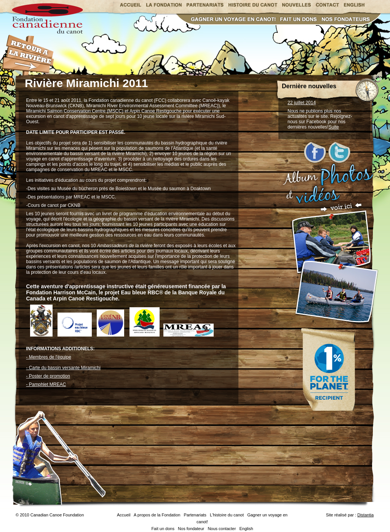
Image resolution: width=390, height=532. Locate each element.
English (246, 528)
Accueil (123, 515)
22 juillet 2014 (302, 102)
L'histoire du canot (227, 515)
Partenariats (195, 515)
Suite (333, 127)
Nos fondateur (191, 528)
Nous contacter (222, 528)
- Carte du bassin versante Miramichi (63, 367)
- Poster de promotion (48, 376)
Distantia (365, 515)
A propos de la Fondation (157, 515)
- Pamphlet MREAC (46, 384)
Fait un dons (162, 528)
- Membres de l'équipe (48, 357)
